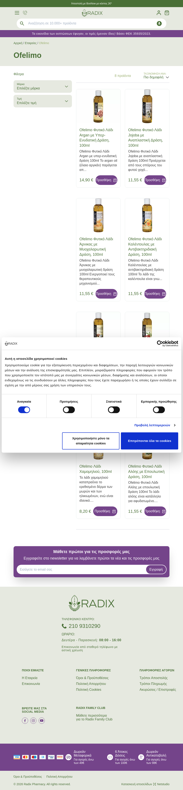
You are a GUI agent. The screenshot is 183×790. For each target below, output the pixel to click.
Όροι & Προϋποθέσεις (92, 678)
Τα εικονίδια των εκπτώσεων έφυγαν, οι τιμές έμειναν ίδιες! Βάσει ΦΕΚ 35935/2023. (91, 33)
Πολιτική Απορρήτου (91, 684)
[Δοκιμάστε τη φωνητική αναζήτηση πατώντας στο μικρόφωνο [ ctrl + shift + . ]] (159, 23)
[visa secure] (52, 757)
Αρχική (18, 43)
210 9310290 (84, 626)
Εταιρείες (30, 43)
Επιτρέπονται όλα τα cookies (149, 441)
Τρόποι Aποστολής (154, 678)
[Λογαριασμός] (158, 12)
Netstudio (161, 784)
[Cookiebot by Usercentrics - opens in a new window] (160, 343)
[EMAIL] (83, 569)
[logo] (92, 13)
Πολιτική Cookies (88, 689)
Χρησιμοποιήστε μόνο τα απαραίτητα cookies (90, 440)
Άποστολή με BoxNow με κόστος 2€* (91, 3)
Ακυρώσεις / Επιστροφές (158, 689)
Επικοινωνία (31, 684)
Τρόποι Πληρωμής (153, 684)
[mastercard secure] (61, 757)
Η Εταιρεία (30, 678)
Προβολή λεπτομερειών (152, 425)
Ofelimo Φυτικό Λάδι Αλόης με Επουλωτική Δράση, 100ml (146, 471)
